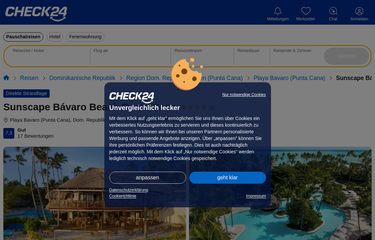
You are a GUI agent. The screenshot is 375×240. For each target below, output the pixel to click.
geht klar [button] (227, 177)
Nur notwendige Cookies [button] (244, 94)
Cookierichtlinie (122, 196)
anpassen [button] (147, 177)
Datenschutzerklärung (128, 190)
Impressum (256, 196)
